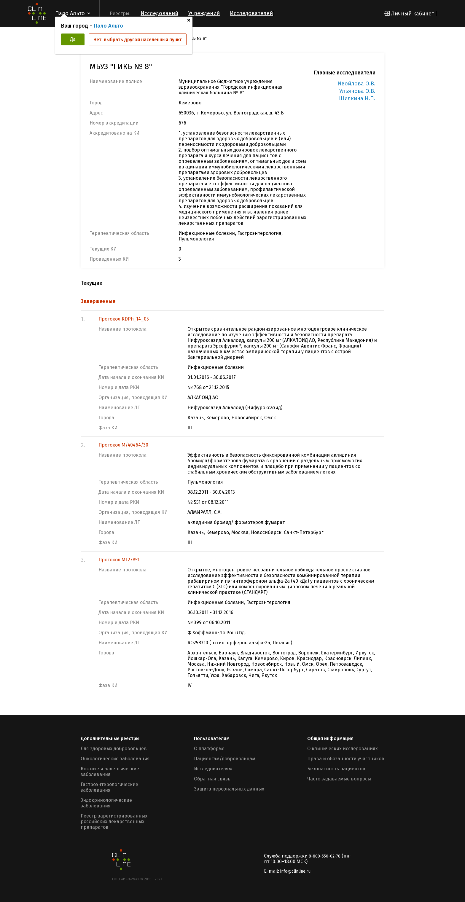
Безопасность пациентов (336, 769)
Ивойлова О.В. (356, 83)
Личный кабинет (412, 13)
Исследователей (251, 13)
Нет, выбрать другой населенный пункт (137, 39)
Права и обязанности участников (345, 758)
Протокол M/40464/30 (123, 445)
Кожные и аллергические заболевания (110, 771)
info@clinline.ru (295, 871)
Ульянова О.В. (357, 91)
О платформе (209, 748)
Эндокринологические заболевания (106, 803)
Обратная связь (212, 779)
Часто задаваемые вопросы (339, 779)
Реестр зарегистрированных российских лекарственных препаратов (114, 821)
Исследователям (213, 769)
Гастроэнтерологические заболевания (109, 787)
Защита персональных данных (229, 789)
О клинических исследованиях (342, 748)
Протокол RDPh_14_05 (123, 319)
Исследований (159, 13)
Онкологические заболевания (115, 758)
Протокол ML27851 (118, 559)
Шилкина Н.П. (357, 98)
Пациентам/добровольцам (224, 758)
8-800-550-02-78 (324, 856)
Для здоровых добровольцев (114, 748)
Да (73, 39)
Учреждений (204, 13)
